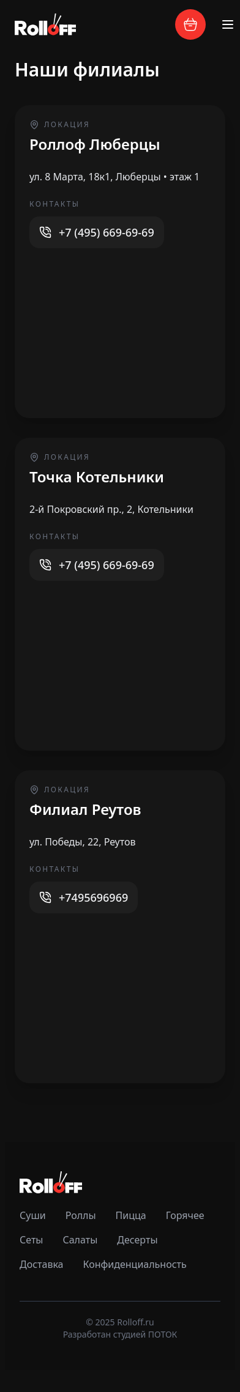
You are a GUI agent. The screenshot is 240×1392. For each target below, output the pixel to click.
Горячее (185, 1215)
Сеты (31, 1240)
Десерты (137, 1240)
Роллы (81, 1215)
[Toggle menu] (227, 24)
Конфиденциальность (135, 1264)
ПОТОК (163, 1334)
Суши (33, 1215)
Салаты (79, 1240)
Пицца (131, 1215)
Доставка (42, 1264)
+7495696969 (93, 897)
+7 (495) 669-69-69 (106, 232)
